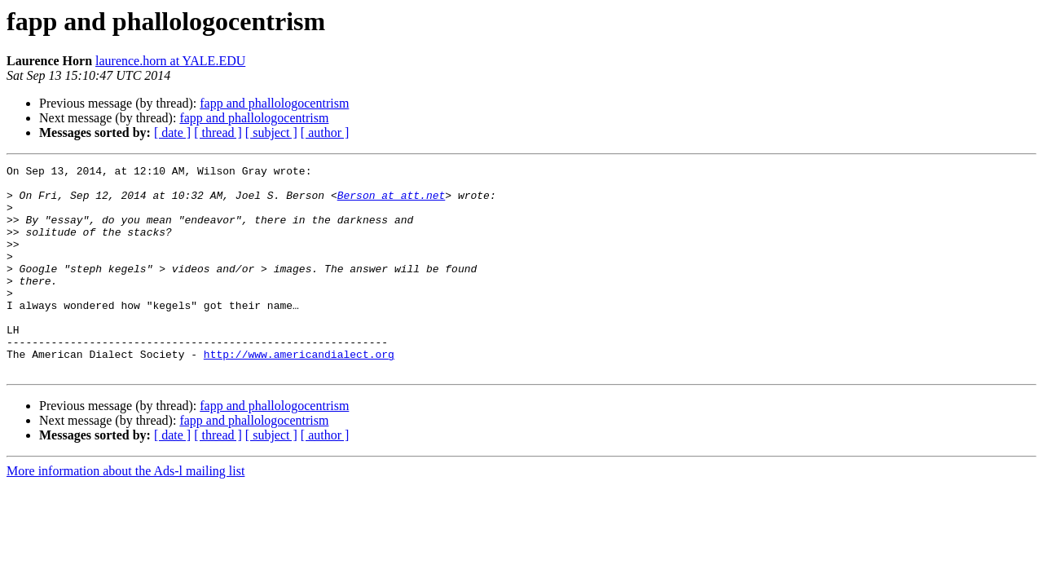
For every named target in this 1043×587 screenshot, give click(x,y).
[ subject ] (271, 132)
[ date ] (172, 132)
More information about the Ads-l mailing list (125, 512)
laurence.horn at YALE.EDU (170, 61)
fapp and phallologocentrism (274, 103)
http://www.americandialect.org (299, 393)
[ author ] (325, 132)
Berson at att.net (391, 202)
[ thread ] (218, 132)
